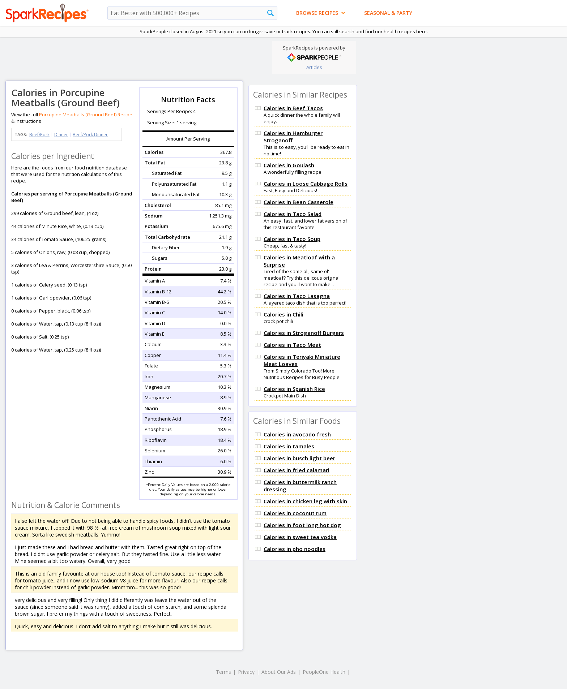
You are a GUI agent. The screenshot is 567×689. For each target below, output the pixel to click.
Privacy (246, 671)
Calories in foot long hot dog (302, 525)
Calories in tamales (289, 446)
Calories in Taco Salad (292, 214)
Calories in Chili (283, 314)
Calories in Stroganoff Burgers (304, 332)
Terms (223, 671)
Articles (314, 67)
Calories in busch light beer (299, 458)
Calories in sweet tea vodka (300, 537)
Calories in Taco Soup (292, 238)
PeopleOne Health (324, 671)
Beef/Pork (39, 135)
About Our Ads (278, 671)
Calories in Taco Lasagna (297, 296)
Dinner (61, 135)
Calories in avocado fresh (297, 434)
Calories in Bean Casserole (298, 202)
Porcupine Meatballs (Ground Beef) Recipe (85, 114)
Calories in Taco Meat (292, 344)
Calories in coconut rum (295, 513)
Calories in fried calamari (296, 470)
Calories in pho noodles (294, 548)
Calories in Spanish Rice (294, 388)
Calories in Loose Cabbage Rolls (306, 183)
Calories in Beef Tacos (293, 108)
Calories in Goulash (289, 165)
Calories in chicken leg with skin (305, 501)
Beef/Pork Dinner (90, 135)
